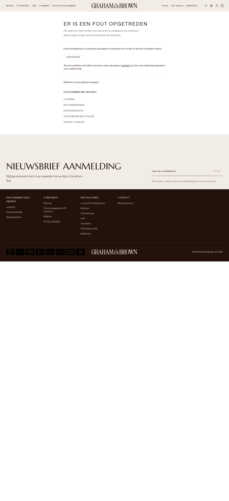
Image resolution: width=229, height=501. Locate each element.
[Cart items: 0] (222, 5)
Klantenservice (74, 110)
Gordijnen (86, 223)
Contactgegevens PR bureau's (54, 210)
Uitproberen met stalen (79, 116)
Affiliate (47, 216)
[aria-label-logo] (114, 252)
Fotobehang (87, 213)
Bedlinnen (86, 233)
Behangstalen (13, 217)
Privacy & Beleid (74, 122)
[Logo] (114, 5)
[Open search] (206, 5)
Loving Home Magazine (93, 203)
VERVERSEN (73, 57)
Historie (47, 203)
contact (125, 65)
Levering (69, 99)
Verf (83, 218)
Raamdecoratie (89, 228)
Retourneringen (74, 105)
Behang (85, 208)
